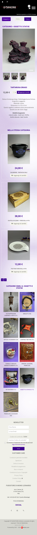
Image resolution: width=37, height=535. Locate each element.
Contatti (18, 481)
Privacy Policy (18, 475)
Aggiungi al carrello (24, 92)
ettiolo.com (25, 527)
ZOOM (31, 70)
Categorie (6, 19)
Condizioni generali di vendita (18, 457)
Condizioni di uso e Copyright (18, 472)
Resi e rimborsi (18, 469)
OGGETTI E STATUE (22, 26)
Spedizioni (18, 460)
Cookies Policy (17, 478)
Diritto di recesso (18, 463)
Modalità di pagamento (18, 466)
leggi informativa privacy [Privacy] (18, 444)
